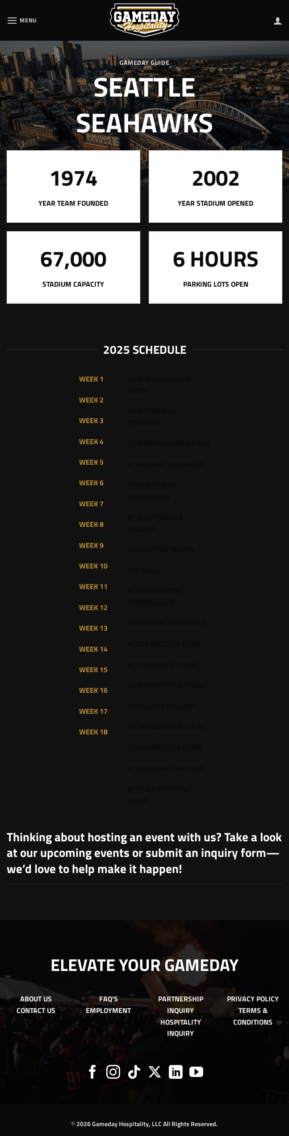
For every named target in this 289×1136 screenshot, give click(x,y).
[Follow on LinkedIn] (176, 1073)
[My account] (277, 20)
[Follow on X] (155, 1073)
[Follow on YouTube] (196, 1073)
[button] (22, 20)
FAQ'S (108, 998)
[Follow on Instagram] (113, 1073)
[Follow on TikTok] (134, 1073)
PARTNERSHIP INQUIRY (180, 1004)
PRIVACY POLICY (253, 998)
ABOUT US (36, 998)
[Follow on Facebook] (93, 1073)
